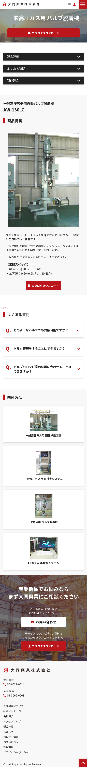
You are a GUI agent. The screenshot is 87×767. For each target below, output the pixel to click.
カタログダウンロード (74, 4)
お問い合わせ (69, 4)
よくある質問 (16, 68)
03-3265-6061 (15, 695)
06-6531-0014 (15, 684)
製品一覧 (8, 726)
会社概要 (8, 716)
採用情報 (8, 747)
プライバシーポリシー (16, 752)
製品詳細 (13, 56)
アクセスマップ (12, 721)
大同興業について (13, 706)
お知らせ (8, 731)
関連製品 (13, 80)
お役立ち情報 (11, 737)
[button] (83, 4)
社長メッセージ (12, 711)
